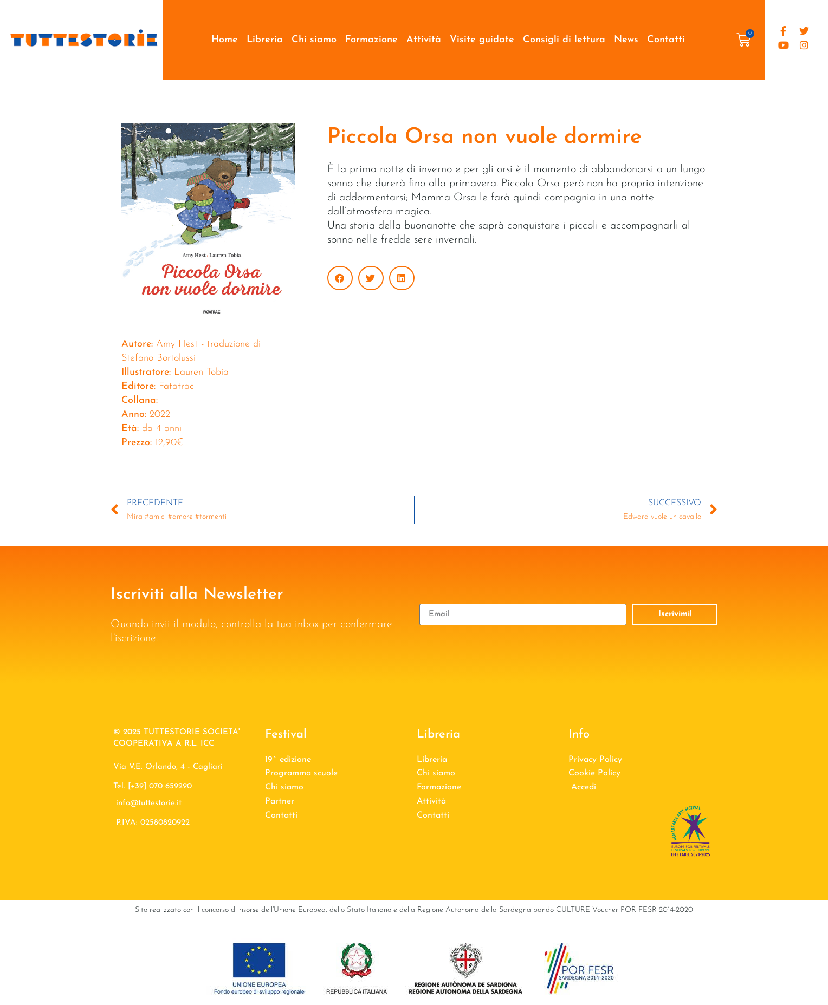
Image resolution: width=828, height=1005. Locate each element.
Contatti (666, 40)
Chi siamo (314, 40)
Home (224, 40)
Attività (423, 40)
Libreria (265, 40)
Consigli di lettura (564, 40)
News (626, 40)
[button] (340, 278)
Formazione (371, 40)
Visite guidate (482, 40)
